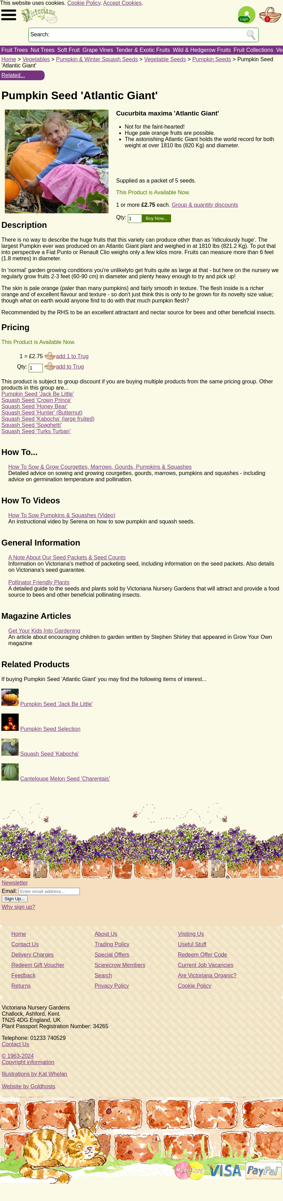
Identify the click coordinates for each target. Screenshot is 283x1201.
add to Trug (70, 367)
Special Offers (112, 955)
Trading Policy (112, 944)
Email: (9, 891)
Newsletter (15, 883)
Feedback (23, 975)
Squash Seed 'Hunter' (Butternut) (42, 413)
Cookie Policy (84, 3)
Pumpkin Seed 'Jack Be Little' (37, 394)
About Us (106, 934)
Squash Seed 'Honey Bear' (34, 406)
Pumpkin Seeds (211, 59)
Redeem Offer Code (202, 955)
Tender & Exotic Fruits (143, 50)
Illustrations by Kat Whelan (34, 1074)
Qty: (122, 217)
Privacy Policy (112, 986)
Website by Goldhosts (28, 1086)
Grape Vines (98, 50)
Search (103, 975)
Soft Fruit (68, 50)
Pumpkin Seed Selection (50, 729)
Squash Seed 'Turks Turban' (35, 431)
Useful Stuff (192, 944)
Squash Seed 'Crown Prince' (36, 400)
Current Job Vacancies (206, 965)
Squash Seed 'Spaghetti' (31, 425)
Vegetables (36, 59)
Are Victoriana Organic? (207, 975)
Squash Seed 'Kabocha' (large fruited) (47, 419)
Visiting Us (191, 934)
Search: (39, 34)
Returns (21, 986)
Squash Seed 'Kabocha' (49, 754)
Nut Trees (42, 50)
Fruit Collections (253, 50)
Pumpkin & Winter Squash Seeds (97, 59)
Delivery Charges (32, 955)
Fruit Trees (14, 50)
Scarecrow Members (120, 965)
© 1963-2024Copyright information (28, 1059)
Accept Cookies (122, 3)
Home (8, 59)
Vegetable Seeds (165, 59)
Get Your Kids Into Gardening (44, 631)
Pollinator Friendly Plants (38, 582)
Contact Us (25, 944)
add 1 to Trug (72, 356)
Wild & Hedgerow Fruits (202, 50)
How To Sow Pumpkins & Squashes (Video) (61, 515)
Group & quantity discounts (205, 205)
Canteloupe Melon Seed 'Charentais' (65, 779)
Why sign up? (18, 907)
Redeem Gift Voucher (37, 965)
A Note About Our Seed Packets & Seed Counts (67, 557)
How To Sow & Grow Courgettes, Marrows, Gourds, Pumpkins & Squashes (100, 467)
